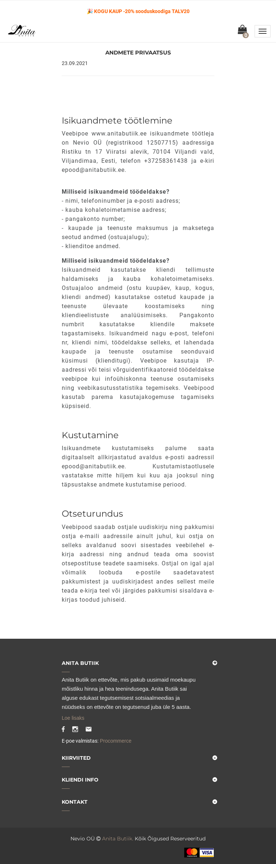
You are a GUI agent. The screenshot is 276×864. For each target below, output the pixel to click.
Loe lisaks (73, 718)
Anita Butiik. (117, 838)
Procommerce (114, 741)
